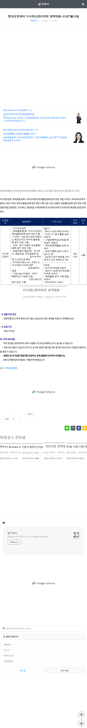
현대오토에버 (11, 368)
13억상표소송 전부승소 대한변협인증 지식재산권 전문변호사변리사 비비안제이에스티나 (34, 119)
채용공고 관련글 (13, 437)
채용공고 (34, 21)
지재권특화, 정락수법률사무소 (19, 133)
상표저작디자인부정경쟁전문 (19, 114)
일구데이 (43, 4)
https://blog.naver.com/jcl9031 (15, 110)
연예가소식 (9, 655)
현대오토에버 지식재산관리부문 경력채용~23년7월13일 (43, 16)
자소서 (7, 650)
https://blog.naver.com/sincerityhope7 (18, 130)
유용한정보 (9, 661)
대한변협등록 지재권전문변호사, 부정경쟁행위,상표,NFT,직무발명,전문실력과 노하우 (35, 138)
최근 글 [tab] (22, 671)
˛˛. (40, 21)
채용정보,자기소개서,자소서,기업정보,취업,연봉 (27, 537)
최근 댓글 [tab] (64, 671)
